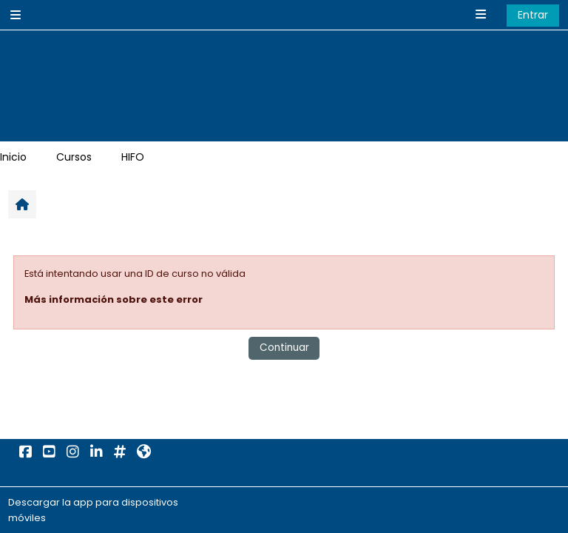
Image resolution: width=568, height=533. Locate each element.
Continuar (284, 348)
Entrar (533, 14)
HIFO (132, 157)
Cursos (74, 157)
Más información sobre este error (113, 299)
